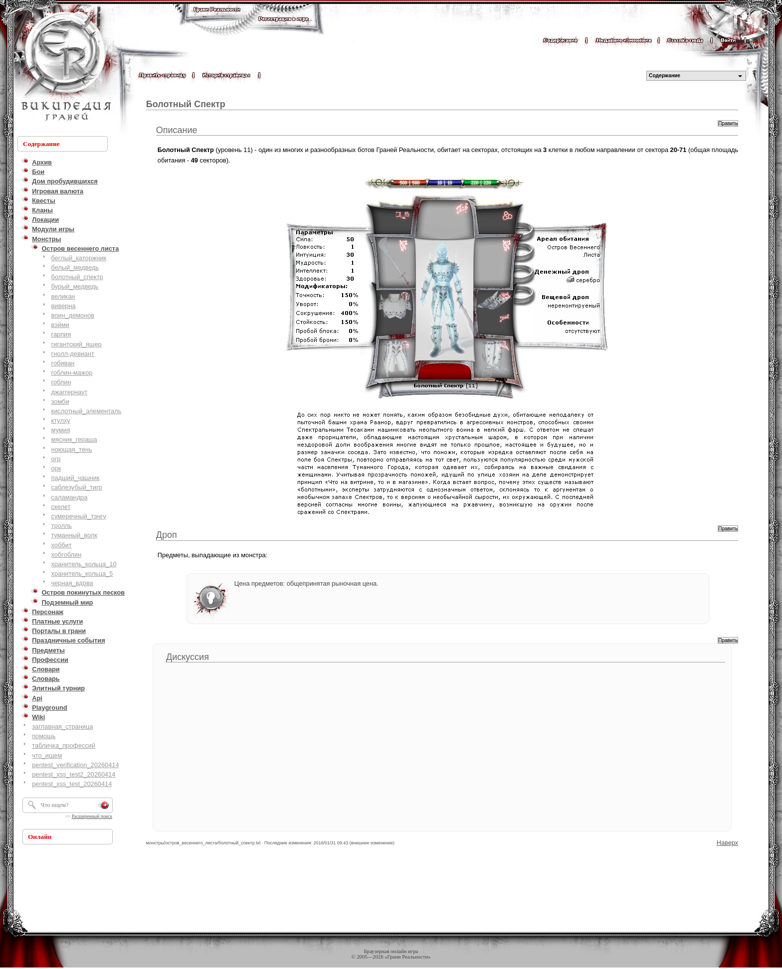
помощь (43, 736)
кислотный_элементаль (86, 411)
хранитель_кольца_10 (84, 564)
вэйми (60, 324)
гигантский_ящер (76, 344)
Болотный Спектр (185, 104)
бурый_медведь (75, 286)
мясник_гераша (74, 439)
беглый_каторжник (79, 258)
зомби (60, 401)
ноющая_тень (71, 449)
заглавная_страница (62, 726)
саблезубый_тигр (76, 487)
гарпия (61, 334)
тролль (61, 525)
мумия (60, 430)
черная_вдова (72, 583)
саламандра (69, 497)
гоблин (61, 382)
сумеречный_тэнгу (78, 516)
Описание (176, 130)
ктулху (60, 420)
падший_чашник (75, 478)
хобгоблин (66, 554)
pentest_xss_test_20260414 (72, 784)
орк (56, 468)
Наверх (728, 842)
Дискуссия (187, 657)
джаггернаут (69, 392)
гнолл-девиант (72, 353)
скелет (61, 506)
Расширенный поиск (92, 816)
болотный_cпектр (77, 277)
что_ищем (47, 755)
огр (56, 459)
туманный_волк (74, 535)
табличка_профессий (63, 745)
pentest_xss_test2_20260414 (73, 774)
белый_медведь (75, 267)
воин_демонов (73, 315)
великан (63, 296)
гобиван (63, 363)
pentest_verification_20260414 (75, 765)
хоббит (61, 545)
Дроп (166, 535)
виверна (63, 306)
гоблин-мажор (72, 372)
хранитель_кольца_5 (82, 573)
